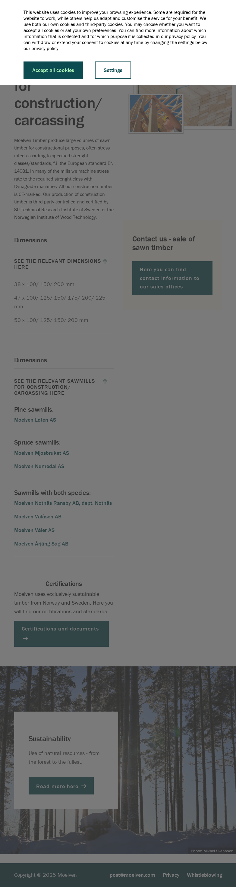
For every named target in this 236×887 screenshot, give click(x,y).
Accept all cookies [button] (53, 70)
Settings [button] (113, 70)
